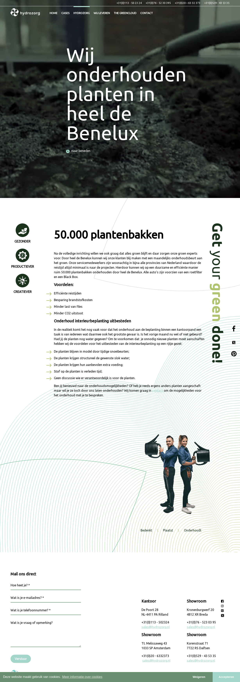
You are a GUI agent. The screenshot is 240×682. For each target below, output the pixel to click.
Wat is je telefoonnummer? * (31, 610)
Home (53, 13)
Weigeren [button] (199, 676)
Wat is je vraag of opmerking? (32, 622)
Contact (146, 13)
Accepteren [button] (226, 676)
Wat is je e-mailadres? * (27, 597)
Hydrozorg (81, 13)
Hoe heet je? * (20, 585)
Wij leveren (102, 13)
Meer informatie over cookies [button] (82, 676)
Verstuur (21, 659)
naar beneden (78, 150)
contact (158, 390)
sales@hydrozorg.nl (155, 627)
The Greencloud (125, 13)
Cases (65, 13)
